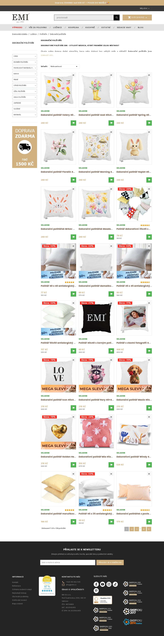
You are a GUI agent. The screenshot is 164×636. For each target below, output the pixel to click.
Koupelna (73, 27)
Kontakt (15, 582)
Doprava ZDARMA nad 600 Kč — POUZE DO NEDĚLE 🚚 (82, 2)
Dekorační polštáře (23, 43)
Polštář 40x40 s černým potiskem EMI (100, 342)
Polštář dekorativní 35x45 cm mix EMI (138, 228)
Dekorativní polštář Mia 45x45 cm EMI (101, 456)
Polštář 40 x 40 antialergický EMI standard (65, 285)
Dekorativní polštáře (52, 45)
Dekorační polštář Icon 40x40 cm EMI (62, 399)
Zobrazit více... (47, 55)
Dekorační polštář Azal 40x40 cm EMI (100, 114)
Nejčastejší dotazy (19, 593)
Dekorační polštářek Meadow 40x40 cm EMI (104, 228)
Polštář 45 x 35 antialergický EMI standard (103, 513)
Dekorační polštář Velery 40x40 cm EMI (63, 114)
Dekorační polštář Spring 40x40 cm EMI (139, 114)
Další (148, 529)
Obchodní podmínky (20, 596)
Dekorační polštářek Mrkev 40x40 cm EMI (65, 228)
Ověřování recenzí (19, 600)
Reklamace (16, 586)
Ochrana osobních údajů (22, 589)
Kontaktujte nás (71, 576)
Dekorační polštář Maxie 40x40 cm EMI (139, 399)
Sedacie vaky (124, 27)
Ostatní (105, 27)
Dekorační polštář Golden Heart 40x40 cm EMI (67, 456)
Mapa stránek (17, 604)
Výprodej (17, 27)
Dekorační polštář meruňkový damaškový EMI (68, 513)
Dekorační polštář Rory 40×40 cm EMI (100, 399)
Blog (140, 27)
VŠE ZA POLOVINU (38, 27)
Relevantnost (64, 66)
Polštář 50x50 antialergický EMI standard (65, 342)
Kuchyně (90, 27)
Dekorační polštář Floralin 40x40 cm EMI (64, 171)
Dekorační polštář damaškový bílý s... (101, 285)
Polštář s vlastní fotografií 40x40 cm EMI (140, 342)
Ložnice (57, 27)
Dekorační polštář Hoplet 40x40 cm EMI (139, 171)
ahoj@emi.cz (71, 585)
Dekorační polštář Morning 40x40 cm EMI (102, 171)
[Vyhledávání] (84, 17)
